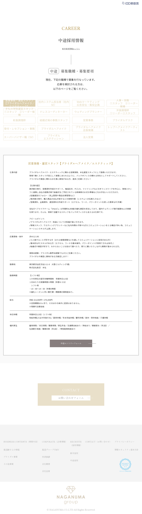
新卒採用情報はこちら (71, 49)
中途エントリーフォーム (71, 343)
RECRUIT (74, 3)
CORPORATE (59, 3)
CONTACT (88, 3)
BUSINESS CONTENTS (39, 3)
